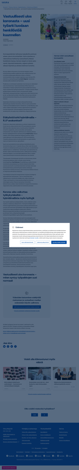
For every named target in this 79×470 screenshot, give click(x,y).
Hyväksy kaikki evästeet (59, 242)
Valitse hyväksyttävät (43, 242)
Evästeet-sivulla (34, 238)
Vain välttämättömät (27, 242)
